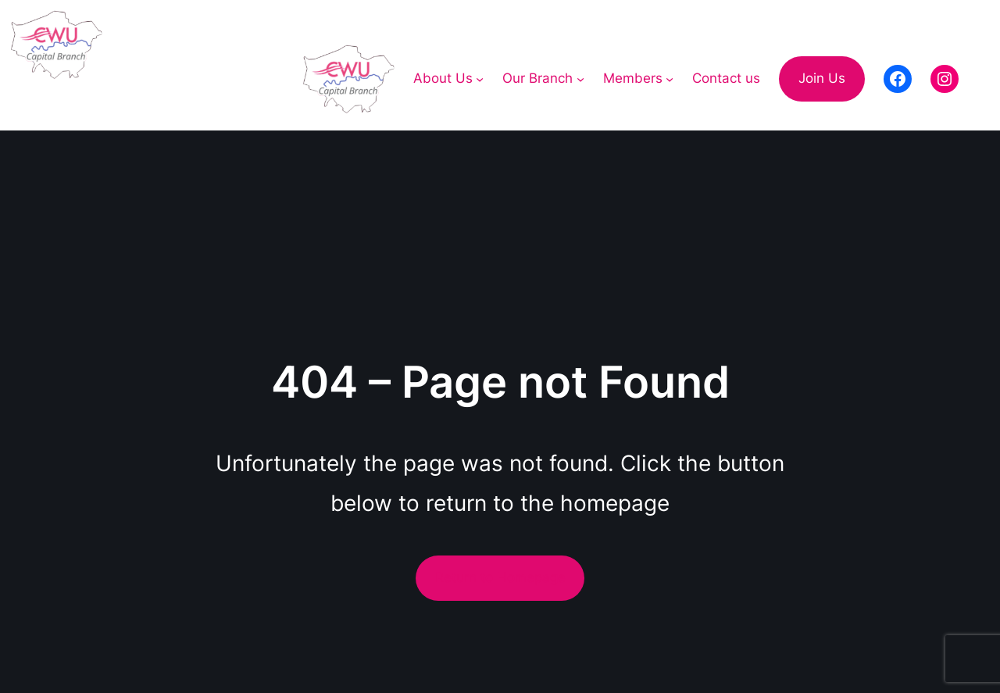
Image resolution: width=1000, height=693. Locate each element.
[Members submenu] (669, 79)
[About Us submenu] (480, 79)
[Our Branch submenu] (580, 79)
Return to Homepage (500, 577)
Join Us (821, 78)
